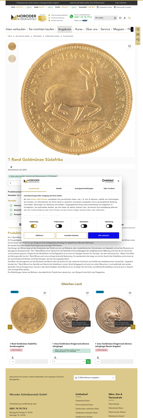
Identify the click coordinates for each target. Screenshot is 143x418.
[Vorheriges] (10, 212)
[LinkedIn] (125, 342)
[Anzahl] (85, 66)
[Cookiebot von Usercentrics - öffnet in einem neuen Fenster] (104, 181)
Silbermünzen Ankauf (117, 297)
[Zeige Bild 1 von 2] (42, 88)
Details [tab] (59, 188)
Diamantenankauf (115, 325)
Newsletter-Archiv (83, 342)
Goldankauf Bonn (49, 370)
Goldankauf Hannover (51, 383)
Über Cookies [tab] (109, 188)
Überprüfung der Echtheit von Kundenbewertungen (21, 360)
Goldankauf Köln (49, 374)
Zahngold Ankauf (82, 310)
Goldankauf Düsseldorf (52, 350)
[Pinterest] (118, 342)
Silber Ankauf (114, 289)
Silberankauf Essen (116, 293)
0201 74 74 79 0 (85, 17)
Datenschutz (14, 366)
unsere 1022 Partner (39, 199)
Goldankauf (82, 279)
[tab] (29, 110)
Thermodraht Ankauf (117, 321)
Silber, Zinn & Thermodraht (115, 281)
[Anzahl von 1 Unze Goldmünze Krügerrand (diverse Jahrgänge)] (69, 246)
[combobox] (104, 17)
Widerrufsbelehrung (18, 350)
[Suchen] (114, 17)
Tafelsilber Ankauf (116, 313)
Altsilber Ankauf (115, 309)
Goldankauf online (104, 7)
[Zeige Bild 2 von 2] (45, 88)
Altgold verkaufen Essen (85, 306)
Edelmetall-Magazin (83, 350)
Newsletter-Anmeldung (85, 346)
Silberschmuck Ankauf (117, 305)
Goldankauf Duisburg (51, 358)
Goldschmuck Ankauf (84, 302)
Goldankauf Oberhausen (52, 346)
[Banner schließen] (118, 181)
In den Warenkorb (116, 66)
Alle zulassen (103, 235)
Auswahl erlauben (71, 235)
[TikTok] (129, 342)
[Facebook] (110, 342)
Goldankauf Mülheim (51, 362)
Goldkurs (79, 314)
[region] (39, 65)
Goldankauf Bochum (51, 366)
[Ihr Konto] (124, 17)
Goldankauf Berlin (50, 378)
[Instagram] (121, 342)
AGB (11, 342)
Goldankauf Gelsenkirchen (53, 342)
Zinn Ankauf (113, 317)
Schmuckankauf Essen (84, 290)
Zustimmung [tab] (34, 188)
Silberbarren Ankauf (116, 301)
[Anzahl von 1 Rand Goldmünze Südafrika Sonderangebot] (12, 246)
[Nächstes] (132, 28)
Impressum (14, 370)
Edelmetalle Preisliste (122, 7)
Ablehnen (39, 235)
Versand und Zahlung (18, 346)
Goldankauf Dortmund (51, 354)
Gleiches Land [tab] (71, 169)
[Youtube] (114, 342)
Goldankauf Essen (83, 286)
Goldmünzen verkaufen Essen (87, 294)
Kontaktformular (29, 314)
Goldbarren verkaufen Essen (87, 298)
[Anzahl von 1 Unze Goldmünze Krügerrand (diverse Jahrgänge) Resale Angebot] (98, 246)
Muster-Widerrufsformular (20, 354)
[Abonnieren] (113, 262)
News (78, 336)
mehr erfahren (120, 3)
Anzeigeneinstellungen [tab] (84, 188)
